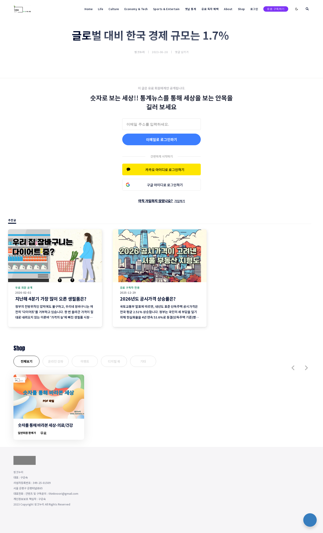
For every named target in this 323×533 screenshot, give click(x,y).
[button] (293, 368)
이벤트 (85, 361)
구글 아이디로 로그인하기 (165, 184)
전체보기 (26, 361)
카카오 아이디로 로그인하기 (164, 169)
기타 (143, 361)
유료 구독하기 (276, 9)
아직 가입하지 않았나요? (161, 200)
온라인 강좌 (55, 361)
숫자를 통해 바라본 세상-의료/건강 (45, 425)
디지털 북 (114, 361)
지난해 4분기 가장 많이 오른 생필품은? (50, 298)
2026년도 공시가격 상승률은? (148, 298)
